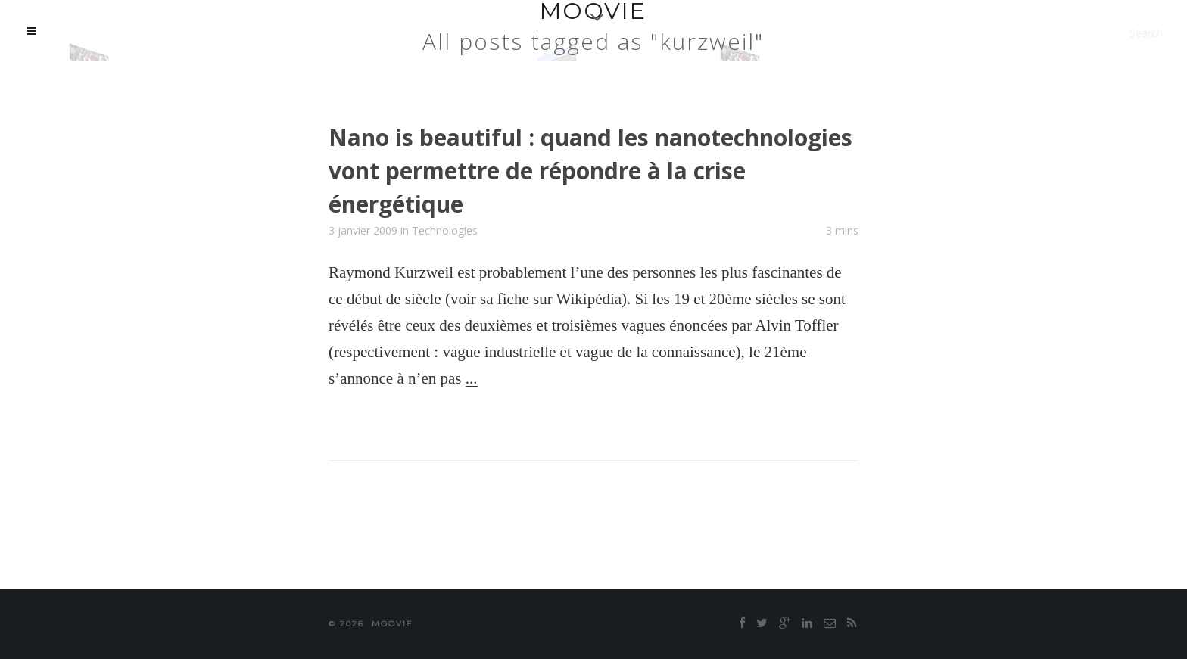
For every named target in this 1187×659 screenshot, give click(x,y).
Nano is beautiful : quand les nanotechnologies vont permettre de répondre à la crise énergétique (590, 170)
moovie (392, 624)
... (472, 378)
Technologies (445, 230)
